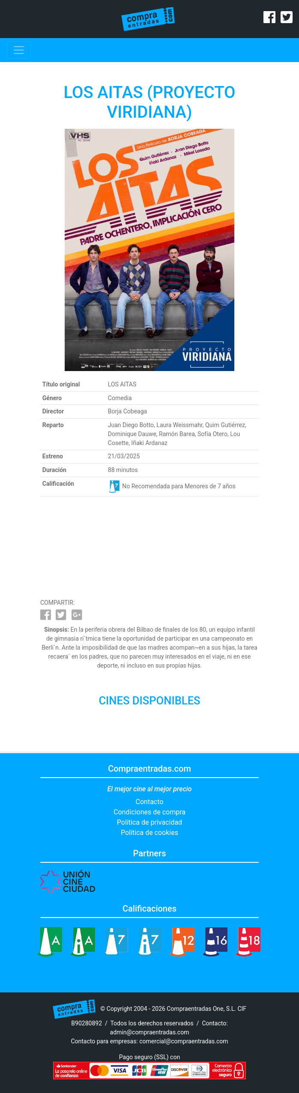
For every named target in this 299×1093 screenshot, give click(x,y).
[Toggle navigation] (19, 50)
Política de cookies (149, 833)
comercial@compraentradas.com (183, 1041)
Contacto (150, 802)
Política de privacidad (149, 822)
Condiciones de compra (149, 812)
